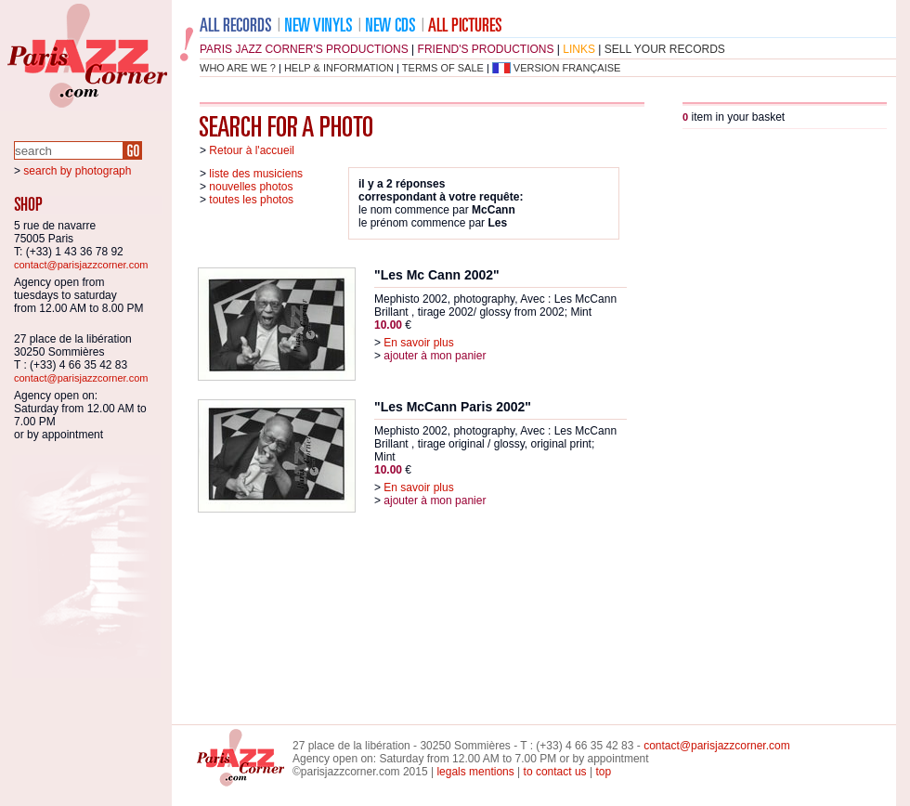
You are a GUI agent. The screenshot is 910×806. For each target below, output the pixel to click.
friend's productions (486, 49)
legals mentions (475, 771)
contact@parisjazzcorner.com (81, 264)
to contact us (555, 771)
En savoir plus (418, 342)
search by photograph (77, 170)
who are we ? (238, 67)
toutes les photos (251, 199)
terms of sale (443, 67)
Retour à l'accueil (251, 150)
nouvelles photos (250, 186)
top (603, 771)
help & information (339, 67)
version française (567, 67)
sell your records (664, 49)
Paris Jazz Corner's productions (304, 49)
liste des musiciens (256, 173)
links (579, 49)
